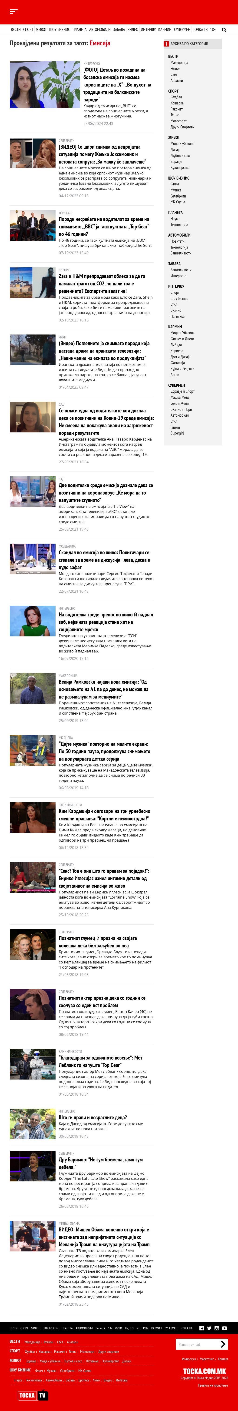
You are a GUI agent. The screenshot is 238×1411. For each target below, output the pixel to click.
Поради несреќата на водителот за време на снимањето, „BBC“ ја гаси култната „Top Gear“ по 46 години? (104, 226)
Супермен (182, 29)
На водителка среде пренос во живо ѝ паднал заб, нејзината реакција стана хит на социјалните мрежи (106, 622)
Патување (92, 1361)
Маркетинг (207, 1359)
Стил (174, 304)
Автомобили (100, 29)
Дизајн (176, 149)
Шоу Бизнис (179, 298)
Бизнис (176, 310)
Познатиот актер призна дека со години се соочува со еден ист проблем (102, 1001)
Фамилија (178, 362)
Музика (176, 190)
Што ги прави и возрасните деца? (93, 1117)
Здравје (176, 161)
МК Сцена (178, 201)
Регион (176, 68)
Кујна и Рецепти (182, 368)
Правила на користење (213, 1385)
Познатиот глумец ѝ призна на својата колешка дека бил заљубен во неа (98, 941)
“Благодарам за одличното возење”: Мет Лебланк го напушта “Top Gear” (100, 1061)
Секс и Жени (180, 403)
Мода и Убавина (183, 332)
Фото (118, 1328)
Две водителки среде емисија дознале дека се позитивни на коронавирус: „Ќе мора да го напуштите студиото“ (106, 492)
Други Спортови (183, 127)
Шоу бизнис (59, 29)
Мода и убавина (182, 143)
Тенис (175, 114)
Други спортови (108, 1351)
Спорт (28, 29)
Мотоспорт (179, 121)
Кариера (177, 350)
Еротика (84, 1380)
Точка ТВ (200, 29)
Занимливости (181, 253)
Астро (175, 374)
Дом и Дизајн (181, 356)
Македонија (179, 62)
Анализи (177, 80)
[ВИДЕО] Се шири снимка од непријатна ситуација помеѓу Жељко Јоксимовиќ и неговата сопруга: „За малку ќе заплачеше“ (102, 154)
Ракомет (177, 109)
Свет (174, 74)
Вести (16, 29)
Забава (119, 29)
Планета (80, 29)
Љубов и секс (180, 155)
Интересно (178, 275)
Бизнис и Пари (181, 409)
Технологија (179, 224)
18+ (212, 29)
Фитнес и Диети (182, 338)
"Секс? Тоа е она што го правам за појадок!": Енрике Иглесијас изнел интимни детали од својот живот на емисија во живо (104, 878)
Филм (175, 184)
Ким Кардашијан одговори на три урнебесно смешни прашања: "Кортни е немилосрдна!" (104, 814)
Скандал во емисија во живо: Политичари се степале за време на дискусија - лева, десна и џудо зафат (104, 560)
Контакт (223, 1359)
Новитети (178, 241)
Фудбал (176, 97)
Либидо (176, 345)
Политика (178, 316)
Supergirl (177, 433)
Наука (175, 218)
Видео (133, 29)
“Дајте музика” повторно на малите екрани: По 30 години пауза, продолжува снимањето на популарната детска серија (104, 751)
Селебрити (178, 196)
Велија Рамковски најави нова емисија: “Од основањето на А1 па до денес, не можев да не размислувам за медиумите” (104, 689)
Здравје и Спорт (183, 391)
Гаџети (175, 427)
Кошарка (177, 103)
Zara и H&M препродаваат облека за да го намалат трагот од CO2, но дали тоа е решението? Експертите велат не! (102, 283)
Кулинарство (180, 167)
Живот (41, 29)
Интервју (148, 29)
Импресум (189, 1359)
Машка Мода (180, 397)
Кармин (165, 29)
